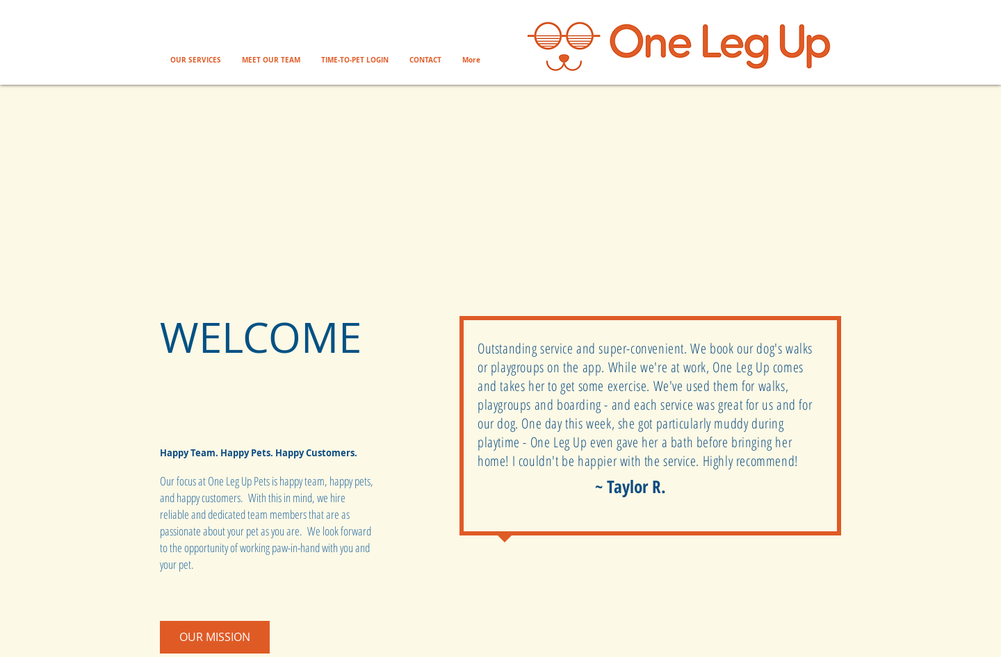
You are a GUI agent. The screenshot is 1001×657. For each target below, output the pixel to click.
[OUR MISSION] (215, 637)
